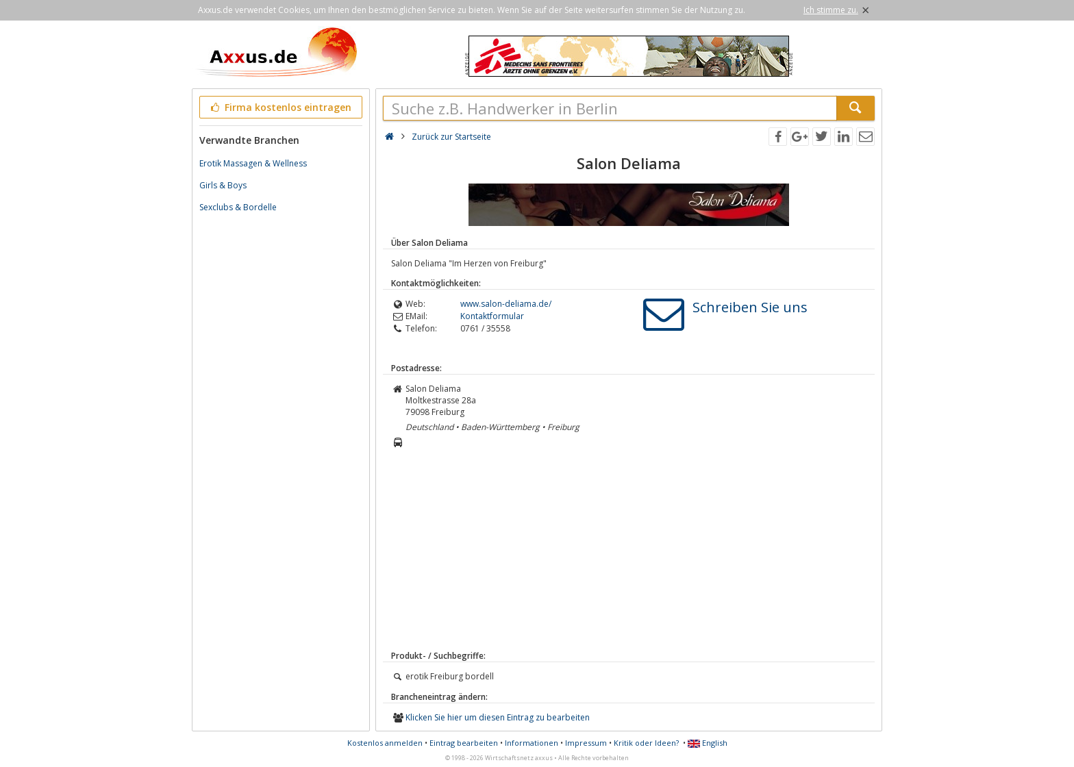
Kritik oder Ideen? (646, 743)
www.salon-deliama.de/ (505, 304)
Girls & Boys (223, 185)
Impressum (586, 743)
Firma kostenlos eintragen (279, 107)
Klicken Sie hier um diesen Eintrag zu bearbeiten (497, 717)
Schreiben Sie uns (750, 307)
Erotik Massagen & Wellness (253, 163)
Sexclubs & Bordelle (238, 207)
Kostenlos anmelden (385, 743)
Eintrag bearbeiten (463, 743)
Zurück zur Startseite (451, 136)
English (707, 743)
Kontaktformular (492, 316)
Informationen (531, 743)
